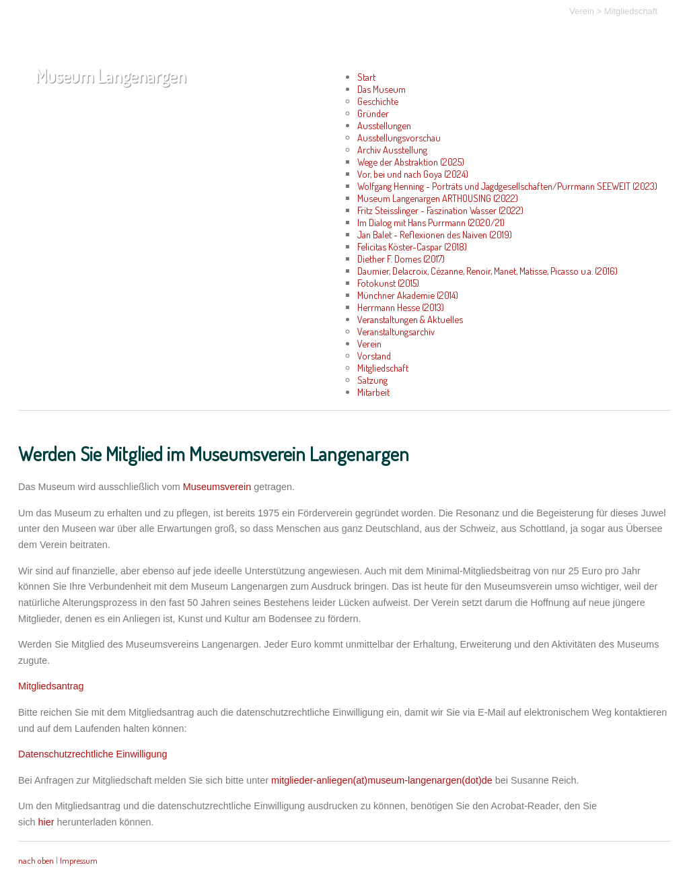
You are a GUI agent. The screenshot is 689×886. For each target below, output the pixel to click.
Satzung (372, 380)
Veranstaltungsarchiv (396, 331)
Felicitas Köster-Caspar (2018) (412, 246)
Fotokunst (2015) (388, 283)
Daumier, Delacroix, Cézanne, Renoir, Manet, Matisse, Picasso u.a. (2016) (487, 271)
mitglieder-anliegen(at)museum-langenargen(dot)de (382, 780)
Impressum (79, 860)
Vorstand (374, 355)
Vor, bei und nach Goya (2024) (412, 174)
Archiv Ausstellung (392, 149)
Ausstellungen (384, 125)
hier (46, 822)
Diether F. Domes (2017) (401, 258)
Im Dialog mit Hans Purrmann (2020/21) (431, 222)
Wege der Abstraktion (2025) (410, 162)
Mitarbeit (373, 392)
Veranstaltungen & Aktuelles (410, 319)
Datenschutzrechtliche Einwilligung (93, 754)
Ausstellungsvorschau (399, 137)
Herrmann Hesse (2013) (400, 307)
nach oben (36, 860)
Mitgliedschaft (630, 11)
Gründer (373, 113)
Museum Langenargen (110, 76)
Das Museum (381, 89)
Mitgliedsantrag (51, 686)
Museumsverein (217, 486)
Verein (581, 11)
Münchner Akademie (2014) (407, 295)
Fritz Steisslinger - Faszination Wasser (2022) (440, 210)
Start (366, 77)
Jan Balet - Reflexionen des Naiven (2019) (434, 234)
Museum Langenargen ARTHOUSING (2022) (437, 198)
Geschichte (377, 101)
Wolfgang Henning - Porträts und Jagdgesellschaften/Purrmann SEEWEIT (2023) (507, 186)
